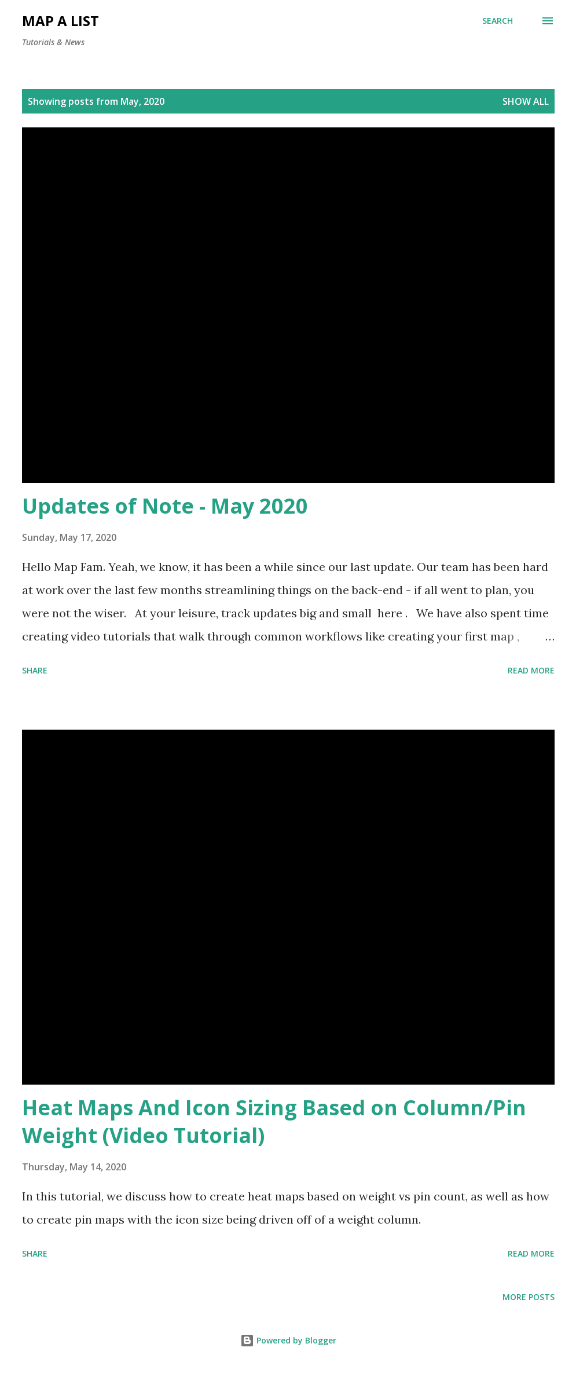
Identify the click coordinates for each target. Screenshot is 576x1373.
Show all (525, 101)
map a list (60, 20)
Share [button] (34, 670)
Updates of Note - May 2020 (165, 506)
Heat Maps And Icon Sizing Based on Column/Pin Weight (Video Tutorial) (274, 1121)
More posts (528, 1296)
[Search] (497, 21)
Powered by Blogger (288, 1340)
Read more (531, 670)
